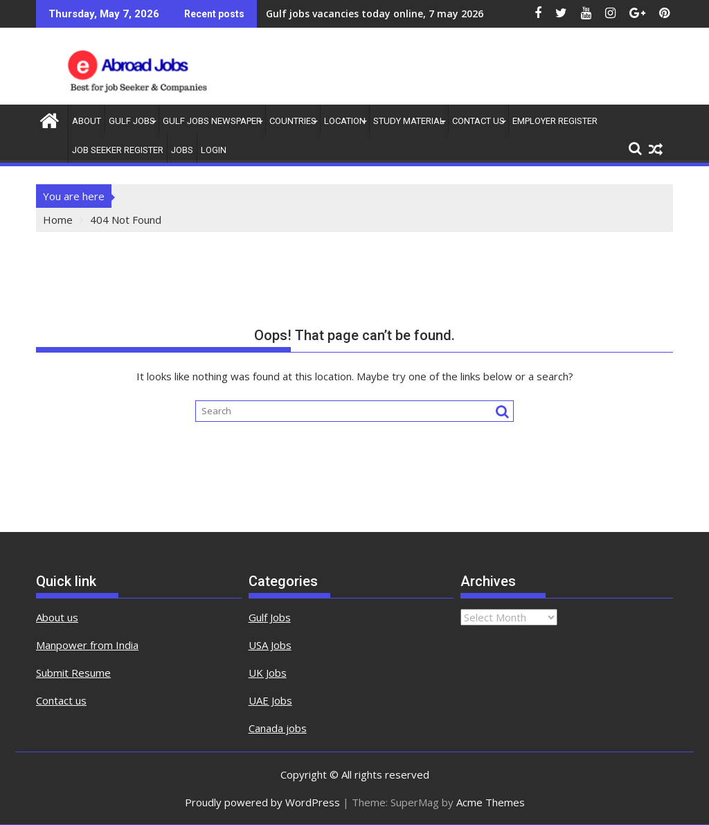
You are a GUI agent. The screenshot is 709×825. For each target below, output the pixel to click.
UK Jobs (268, 673)
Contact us (61, 700)
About (86, 121)
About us (57, 617)
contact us (478, 121)
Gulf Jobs (132, 121)
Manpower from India (87, 645)
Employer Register (555, 121)
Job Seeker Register (117, 150)
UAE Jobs (270, 700)
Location (345, 121)
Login (213, 150)
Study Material (409, 121)
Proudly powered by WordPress (262, 802)
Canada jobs (278, 728)
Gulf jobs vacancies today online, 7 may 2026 (374, 13)
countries (292, 121)
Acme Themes (490, 802)
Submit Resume (73, 673)
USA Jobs (270, 645)
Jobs (182, 150)
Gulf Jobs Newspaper (212, 121)
